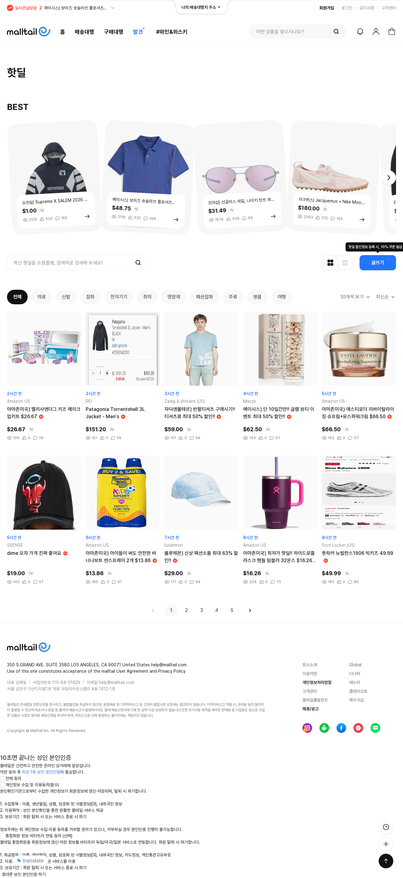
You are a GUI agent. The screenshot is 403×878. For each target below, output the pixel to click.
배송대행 (84, 32)
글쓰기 (377, 262)
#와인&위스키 (172, 32)
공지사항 (367, 7)
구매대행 (113, 32)
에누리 (354, 682)
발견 (138, 32)
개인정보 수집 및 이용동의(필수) (29, 784)
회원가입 (326, 7)
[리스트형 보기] (345, 262)
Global (355, 664)
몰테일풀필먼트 (315, 700)
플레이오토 (358, 691)
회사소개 (309, 664)
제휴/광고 (310, 708)
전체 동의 (10, 778)
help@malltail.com (116, 682)
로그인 (346, 7)
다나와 (354, 673)
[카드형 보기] (330, 262)
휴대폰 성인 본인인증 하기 (24, 874)
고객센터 (388, 7)
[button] (388, 177)
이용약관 (309, 673)
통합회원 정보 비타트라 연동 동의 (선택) (36, 835)
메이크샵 (356, 700)
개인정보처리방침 (317, 682)
